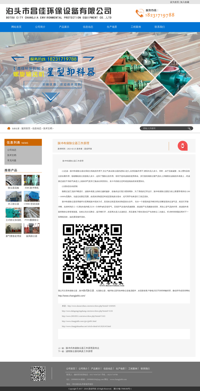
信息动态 (88, 26)
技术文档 (47, 128)
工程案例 (136, 26)
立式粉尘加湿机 (13, 220)
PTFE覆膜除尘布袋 (32, 220)
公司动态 (11, 150)
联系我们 (160, 26)
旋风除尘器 (31, 236)
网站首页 (16, 26)
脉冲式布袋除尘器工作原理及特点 (82, 348)
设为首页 (174, 2)
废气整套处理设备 (13, 236)
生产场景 (112, 26)
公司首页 (70, 368)
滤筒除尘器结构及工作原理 (79, 351)
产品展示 (64, 26)
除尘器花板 (13, 188)
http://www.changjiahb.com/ (71, 295)
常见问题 (11, 160)
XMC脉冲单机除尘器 (32, 188)
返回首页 (25, 128)
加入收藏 (184, 2)
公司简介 (40, 26)
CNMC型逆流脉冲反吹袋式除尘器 (31, 204)
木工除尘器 (13, 204)
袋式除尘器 (88, 290)
